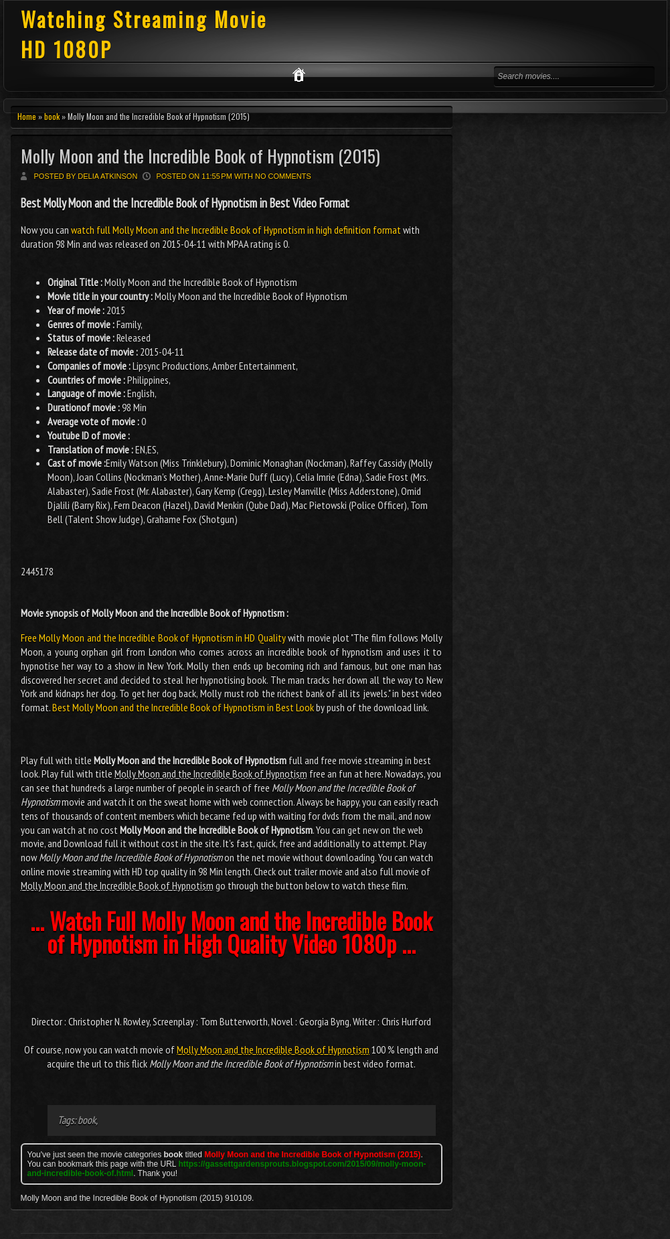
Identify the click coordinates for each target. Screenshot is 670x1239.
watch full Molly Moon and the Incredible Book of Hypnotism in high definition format (236, 229)
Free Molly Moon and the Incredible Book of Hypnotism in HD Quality (153, 637)
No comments (283, 176)
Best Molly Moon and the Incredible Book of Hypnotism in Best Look (183, 707)
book (52, 116)
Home (26, 116)
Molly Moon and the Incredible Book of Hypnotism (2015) (200, 156)
